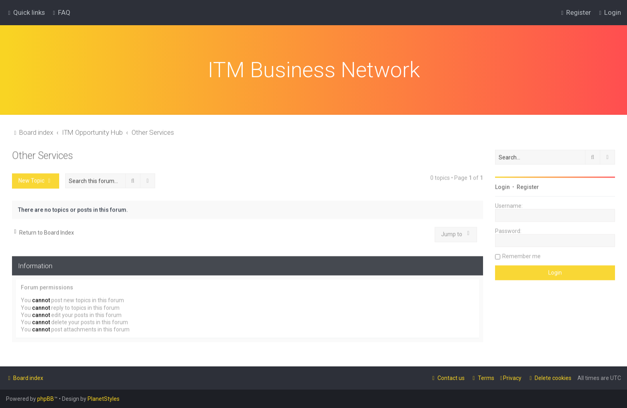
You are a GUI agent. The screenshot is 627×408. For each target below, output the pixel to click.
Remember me (521, 253)
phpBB (45, 399)
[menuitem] (60, 11)
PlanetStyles (104, 399)
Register (528, 184)
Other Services (42, 153)
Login (502, 184)
